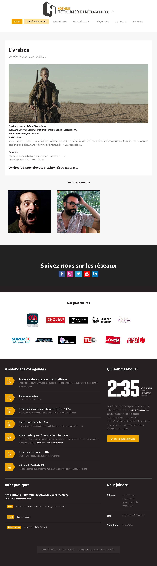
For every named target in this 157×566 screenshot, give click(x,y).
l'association (120, 21)
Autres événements (81, 21)
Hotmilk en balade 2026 (36, 21)
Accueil (17, 21)
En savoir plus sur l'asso (123, 438)
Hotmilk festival (59, 21)
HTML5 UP (90, 549)
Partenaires (138, 21)
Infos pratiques (102, 21)
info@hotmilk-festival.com (133, 515)
